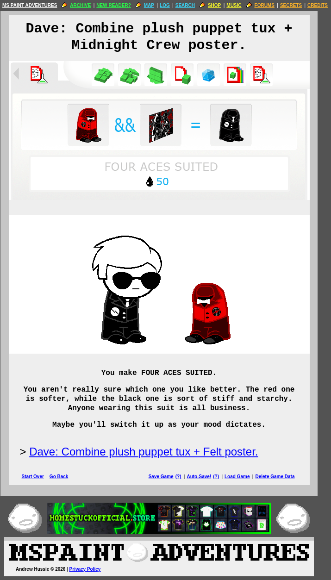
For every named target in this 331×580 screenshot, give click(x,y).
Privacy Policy (91, 569)
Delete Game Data (281, 476)
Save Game (167, 476)
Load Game (243, 476)
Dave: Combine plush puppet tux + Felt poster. (150, 451)
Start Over (39, 476)
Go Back (65, 476)
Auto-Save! (205, 476)
